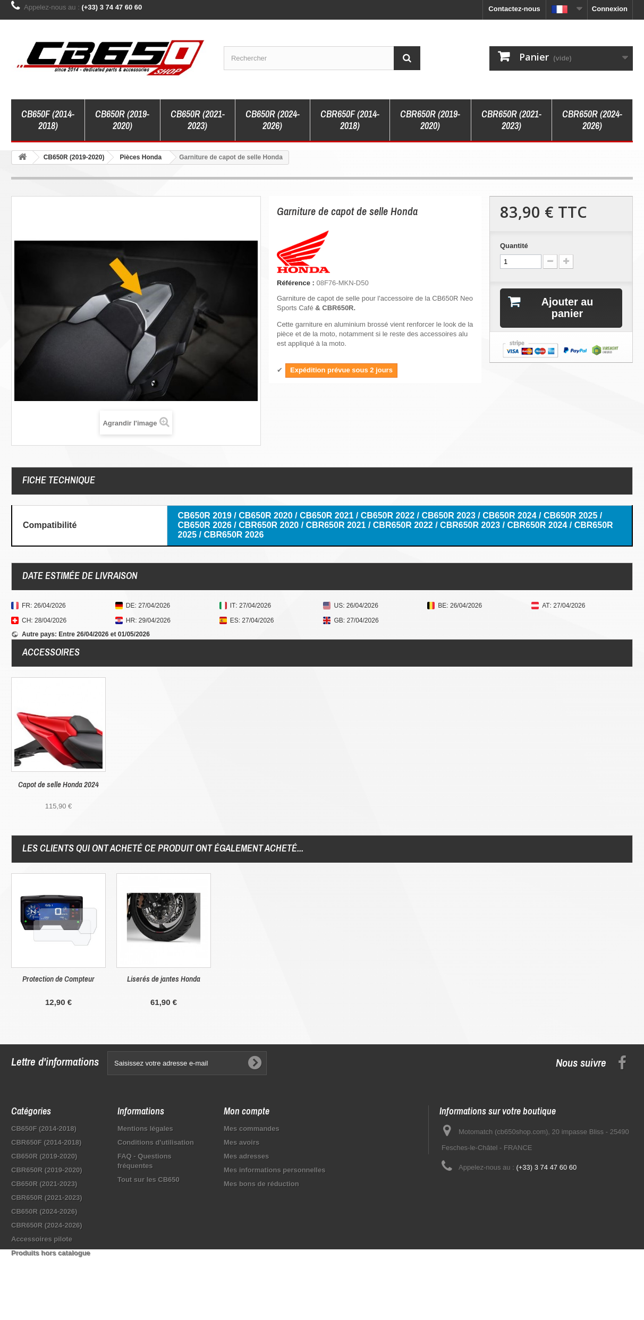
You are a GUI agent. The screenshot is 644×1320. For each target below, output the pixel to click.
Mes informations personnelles (274, 1170)
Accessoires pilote (41, 1239)
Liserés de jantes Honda (374, 978)
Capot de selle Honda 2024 (163, 784)
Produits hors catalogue (50, 1253)
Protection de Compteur (269, 978)
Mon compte (246, 1111)
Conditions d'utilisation (155, 1142)
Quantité (514, 246)
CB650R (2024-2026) (272, 119)
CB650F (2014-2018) (47, 119)
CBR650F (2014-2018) (349, 119)
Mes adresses (246, 1156)
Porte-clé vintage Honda (164, 978)
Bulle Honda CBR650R (58, 978)
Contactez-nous (514, 9)
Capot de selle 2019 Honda (58, 784)
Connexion (610, 9)
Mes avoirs (241, 1142)
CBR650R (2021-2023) (511, 119)
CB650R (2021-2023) (198, 119)
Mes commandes (251, 1128)
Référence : (296, 283)
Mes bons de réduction (261, 1184)
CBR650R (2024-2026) (592, 119)
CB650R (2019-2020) (122, 119)
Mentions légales (145, 1128)
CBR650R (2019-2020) (430, 119)
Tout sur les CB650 (148, 1179)
